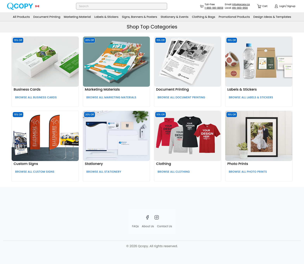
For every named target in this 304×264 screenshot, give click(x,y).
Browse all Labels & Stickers (251, 97)
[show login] (284, 6)
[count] (262, 6)
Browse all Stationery (104, 171)
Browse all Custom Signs (35, 171)
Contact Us (164, 226)
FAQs (135, 226)
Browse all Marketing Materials (111, 97)
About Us (148, 226)
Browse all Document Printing (181, 97)
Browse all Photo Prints (247, 171)
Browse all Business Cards (36, 97)
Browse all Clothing (173, 171)
